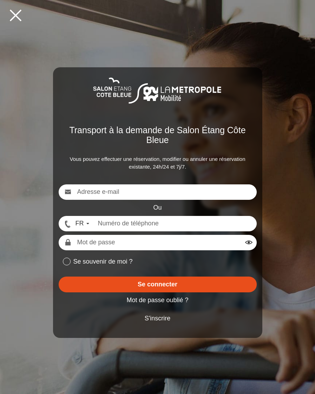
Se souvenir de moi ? (103, 261)
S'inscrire (157, 318)
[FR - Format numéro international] (76, 223)
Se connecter (157, 284)
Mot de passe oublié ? (157, 300)
